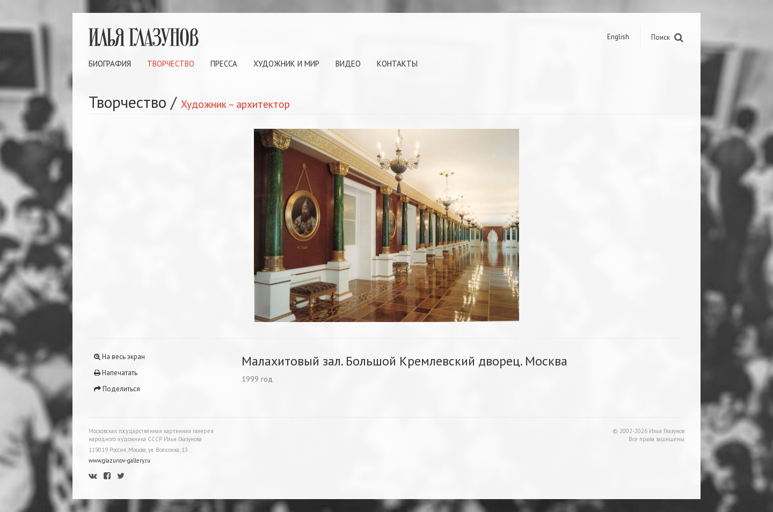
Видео (348, 63)
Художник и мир (286, 63)
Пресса (223, 63)
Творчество (170, 63)
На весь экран (119, 356)
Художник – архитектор (235, 104)
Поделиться (117, 388)
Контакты (397, 63)
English (618, 36)
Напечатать (115, 372)
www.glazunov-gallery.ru (119, 460)
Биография (110, 63)
